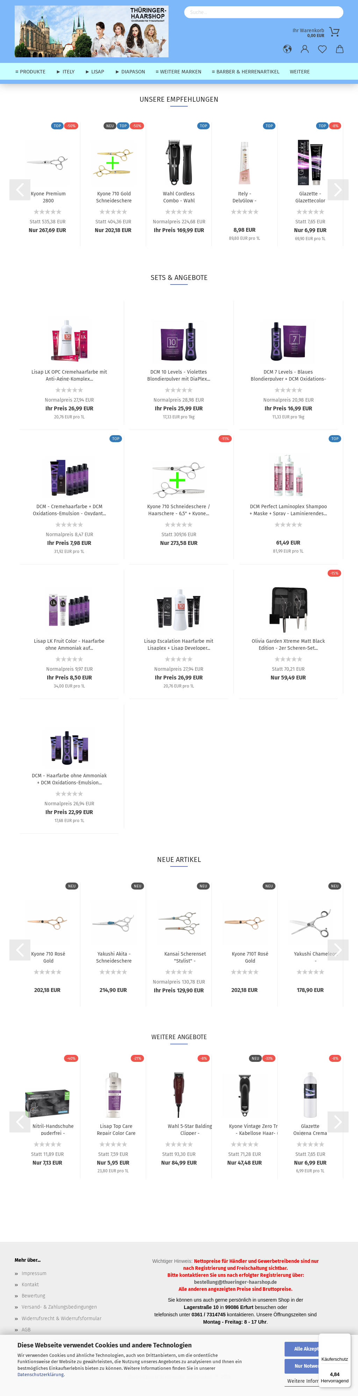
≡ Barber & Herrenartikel (245, 72)
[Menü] (347, 1337)
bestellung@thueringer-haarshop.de (235, 1282)
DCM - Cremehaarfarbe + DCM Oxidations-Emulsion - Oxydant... (69, 510)
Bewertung (33, 1296)
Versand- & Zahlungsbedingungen (59, 1307)
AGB (26, 1330)
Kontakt (30, 1285)
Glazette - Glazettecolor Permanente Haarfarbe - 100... (310, 197)
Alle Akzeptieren (312, 1349)
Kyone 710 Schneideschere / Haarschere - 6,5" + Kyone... (178, 510)
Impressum (34, 1273)
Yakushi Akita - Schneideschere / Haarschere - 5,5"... (114, 957)
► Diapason (130, 72)
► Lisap (95, 72)
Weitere (300, 72)
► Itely (65, 72)
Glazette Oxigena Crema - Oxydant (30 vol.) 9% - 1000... (310, 1129)
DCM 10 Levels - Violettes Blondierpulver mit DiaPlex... (178, 375)
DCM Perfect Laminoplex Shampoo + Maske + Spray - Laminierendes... (288, 510)
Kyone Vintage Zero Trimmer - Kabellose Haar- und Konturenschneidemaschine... (260, 1129)
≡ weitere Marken (178, 72)
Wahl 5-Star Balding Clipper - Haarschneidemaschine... (190, 1129)
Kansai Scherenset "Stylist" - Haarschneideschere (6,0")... (185, 957)
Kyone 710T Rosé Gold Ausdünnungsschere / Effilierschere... (250, 957)
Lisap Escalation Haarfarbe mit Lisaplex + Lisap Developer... (178, 644)
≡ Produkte (30, 72)
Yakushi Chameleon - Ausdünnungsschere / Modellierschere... (315, 957)
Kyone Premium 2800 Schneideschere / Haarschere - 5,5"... (48, 197)
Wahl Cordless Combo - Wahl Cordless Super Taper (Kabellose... (179, 197)
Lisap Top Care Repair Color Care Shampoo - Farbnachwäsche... (116, 1129)
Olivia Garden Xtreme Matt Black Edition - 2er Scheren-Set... (288, 644)
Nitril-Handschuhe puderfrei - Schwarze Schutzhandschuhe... (53, 1129)
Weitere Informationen (312, 1381)
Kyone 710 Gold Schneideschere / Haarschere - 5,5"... (114, 197)
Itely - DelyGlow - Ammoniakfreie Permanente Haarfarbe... (245, 197)
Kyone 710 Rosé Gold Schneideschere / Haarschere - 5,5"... (48, 957)
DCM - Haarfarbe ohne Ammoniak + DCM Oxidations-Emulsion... (69, 779)
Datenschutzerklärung (40, 1374)
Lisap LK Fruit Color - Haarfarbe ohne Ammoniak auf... (69, 644)
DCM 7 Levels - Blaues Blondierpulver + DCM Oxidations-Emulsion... (288, 375)
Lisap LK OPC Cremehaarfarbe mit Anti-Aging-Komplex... (69, 375)
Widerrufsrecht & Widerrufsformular (61, 1319)
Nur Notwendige (312, 1366)
